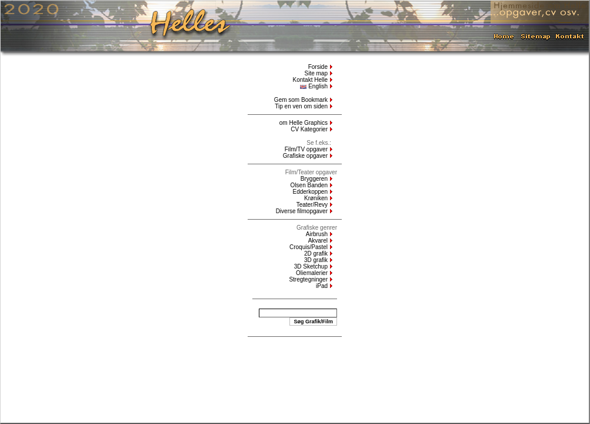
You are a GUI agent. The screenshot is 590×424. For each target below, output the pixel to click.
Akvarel (318, 240)
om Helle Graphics (303, 123)
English (314, 86)
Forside (318, 67)
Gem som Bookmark (301, 100)
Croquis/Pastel (308, 247)
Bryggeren (314, 178)
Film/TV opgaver (306, 149)
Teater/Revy (312, 204)
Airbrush (317, 234)
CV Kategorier (309, 129)
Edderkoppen (310, 191)
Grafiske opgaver (305, 156)
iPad (322, 286)
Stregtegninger (308, 279)
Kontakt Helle (310, 80)
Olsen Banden (309, 185)
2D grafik (316, 253)
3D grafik (316, 260)
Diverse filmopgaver (302, 211)
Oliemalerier (312, 273)
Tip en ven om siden (301, 106)
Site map (316, 73)
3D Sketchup (311, 266)
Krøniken (316, 198)
